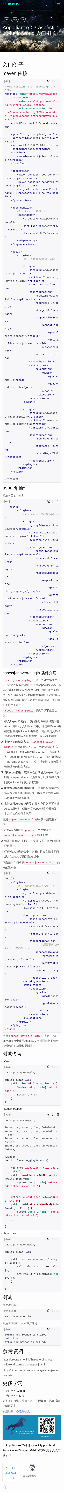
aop (15, 19)
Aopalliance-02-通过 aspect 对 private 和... (30, 1445)
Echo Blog (12, 4)
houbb (20, 42)
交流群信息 (23, 1411)
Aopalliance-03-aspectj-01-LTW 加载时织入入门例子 (31, 1453)
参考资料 (10, 1473)
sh (23, 19)
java (6, 19)
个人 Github (15, 1390)
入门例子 (10, 1468)
